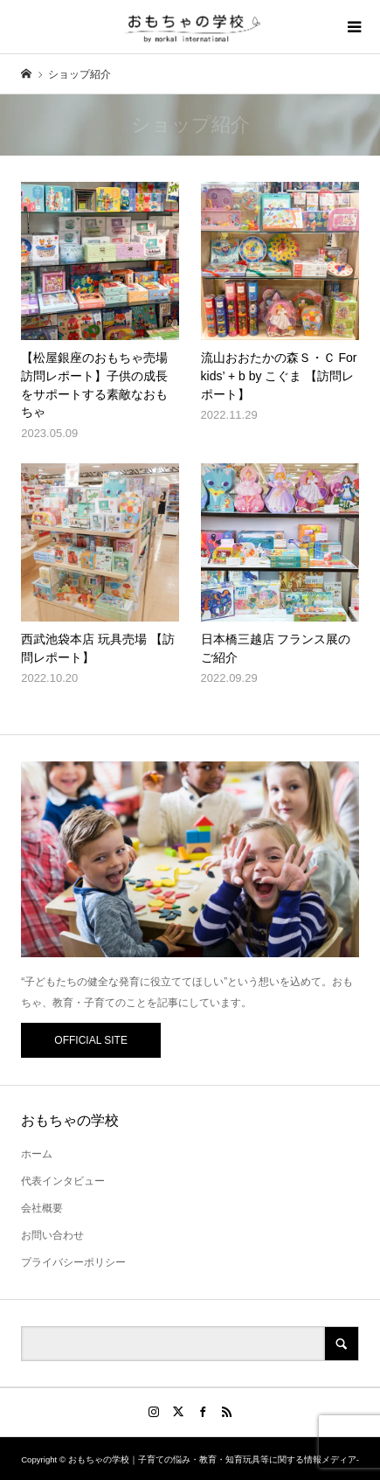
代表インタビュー (63, 1181)
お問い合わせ (52, 1235)
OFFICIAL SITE (91, 1040)
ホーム (36, 1154)
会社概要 (42, 1208)
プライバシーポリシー (73, 1262)
